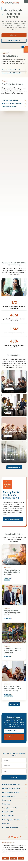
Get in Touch (6, 824)
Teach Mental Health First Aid (11, 73)
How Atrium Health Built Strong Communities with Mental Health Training (11, 408)
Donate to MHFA (7, 812)
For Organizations (11, 84)
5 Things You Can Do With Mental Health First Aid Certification (13, 650)
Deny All (21, 858)
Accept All (5, 858)
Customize (13, 858)
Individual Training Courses (11, 784)
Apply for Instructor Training (11, 788)
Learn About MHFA (8, 796)
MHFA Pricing (6, 800)
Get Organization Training (10, 792)
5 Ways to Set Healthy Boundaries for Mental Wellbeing (12, 572)
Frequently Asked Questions (11, 820)
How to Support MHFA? (9, 808)
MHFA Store (6, 804)
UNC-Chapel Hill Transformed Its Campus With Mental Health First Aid (13, 384)
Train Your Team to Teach (10, 100)
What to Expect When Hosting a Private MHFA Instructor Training (12, 688)
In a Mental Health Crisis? (10, 828)
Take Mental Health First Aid (11, 70)
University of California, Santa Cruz (11, 455)
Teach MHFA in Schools (9, 106)
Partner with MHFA (8, 816)
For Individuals (9, 56)
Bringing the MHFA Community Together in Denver (12, 613)
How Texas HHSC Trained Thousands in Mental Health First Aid (12, 431)
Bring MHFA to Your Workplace (11, 103)
